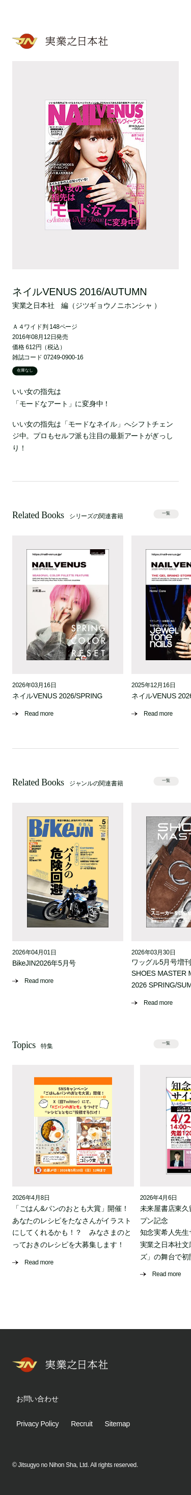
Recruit (81, 1424)
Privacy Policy (37, 1424)
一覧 (166, 514)
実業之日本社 (33, 305)
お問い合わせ (37, 1399)
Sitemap (117, 1424)
